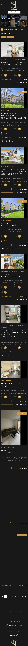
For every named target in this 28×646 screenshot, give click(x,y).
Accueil (3, 18)
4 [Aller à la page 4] (15, 596)
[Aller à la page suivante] (25, 596)
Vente (8, 18)
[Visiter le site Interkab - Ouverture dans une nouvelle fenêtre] (14, 635)
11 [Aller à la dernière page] (22, 596)
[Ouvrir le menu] (26, 5)
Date (10, 36)
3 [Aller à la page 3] (12, 596)
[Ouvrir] (2, 5)
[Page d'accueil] (14, 5)
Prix (3, 36)
